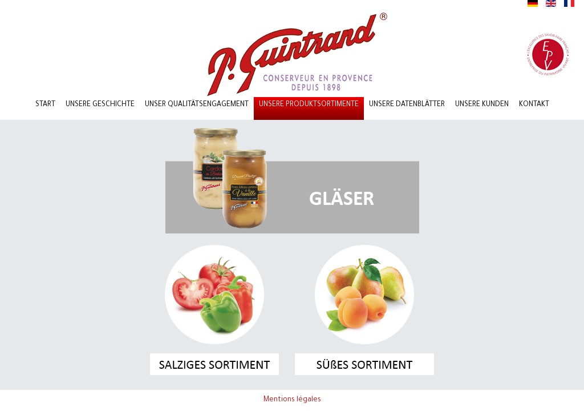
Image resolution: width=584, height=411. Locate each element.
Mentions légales (292, 400)
